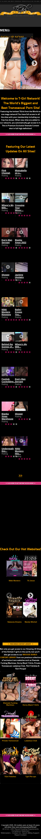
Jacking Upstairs (29, 279)
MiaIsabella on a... (30, 175)
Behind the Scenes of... (8, 349)
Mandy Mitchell (31, 622)
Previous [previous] (5, 63)
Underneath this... (11, 453)
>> (20, 475)
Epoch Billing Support (31, 833)
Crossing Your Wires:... (28, 210)
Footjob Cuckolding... (8, 384)
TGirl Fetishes (10, 777)
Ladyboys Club (30, 741)
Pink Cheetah (8, 175)
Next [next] (34, 63)
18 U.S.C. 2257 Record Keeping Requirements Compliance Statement (20, 830)
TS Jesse (31, 581)
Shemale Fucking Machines (10, 704)
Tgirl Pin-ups (30, 777)
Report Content (20, 835)
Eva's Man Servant (7, 245)
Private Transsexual (10, 741)
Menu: (5, 30)
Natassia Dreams (14, 622)
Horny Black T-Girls (31, 705)
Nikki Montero (14, 581)
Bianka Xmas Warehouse (8, 419)
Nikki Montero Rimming (9, 315)
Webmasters (6, 833)
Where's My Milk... (8, 210)
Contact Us (16, 833)
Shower (5, 279)
